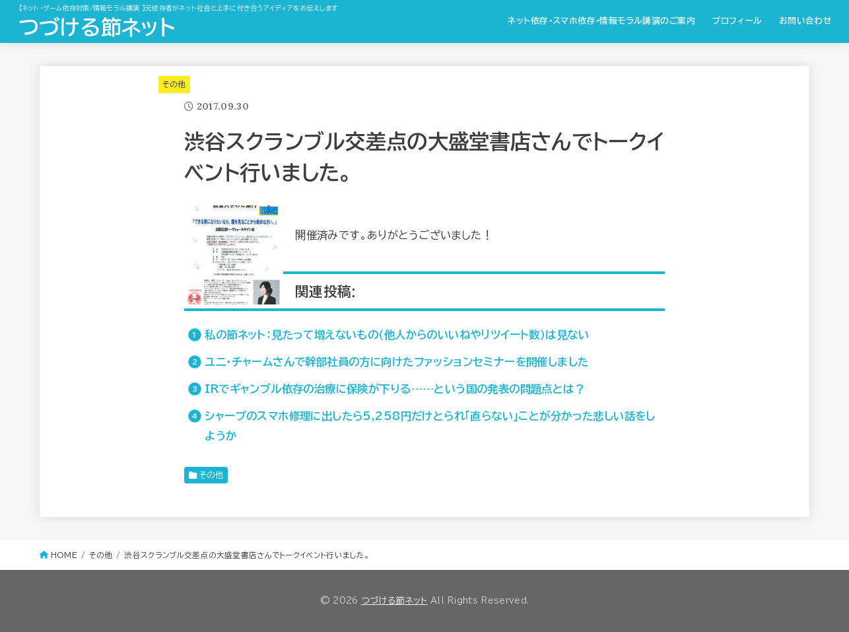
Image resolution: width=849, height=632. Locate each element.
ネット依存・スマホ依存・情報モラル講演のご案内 (601, 21)
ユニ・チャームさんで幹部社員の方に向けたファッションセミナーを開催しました (396, 361)
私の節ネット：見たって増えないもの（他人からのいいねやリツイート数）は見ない (397, 334)
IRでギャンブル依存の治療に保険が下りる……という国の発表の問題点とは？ (395, 388)
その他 (174, 84)
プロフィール (737, 21)
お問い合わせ (805, 21)
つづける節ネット (96, 27)
